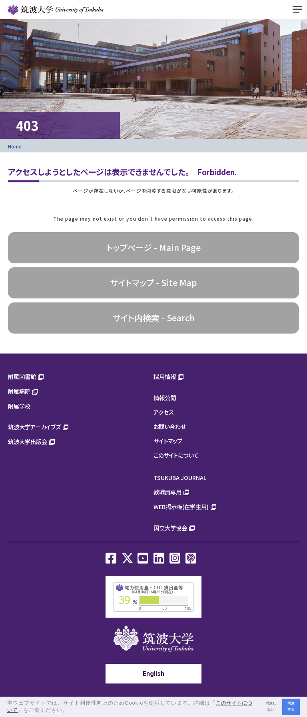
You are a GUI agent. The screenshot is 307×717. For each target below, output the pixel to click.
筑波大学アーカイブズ (34, 427)
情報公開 (165, 397)
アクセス (164, 412)
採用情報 (165, 376)
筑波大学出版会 (27, 441)
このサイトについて (176, 455)
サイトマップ (168, 441)
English (153, 673)
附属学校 (19, 406)
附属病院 (19, 391)
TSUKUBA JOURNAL (180, 477)
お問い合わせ (170, 426)
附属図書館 (22, 376)
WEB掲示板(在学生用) (181, 506)
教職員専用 (167, 492)
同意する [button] (291, 706)
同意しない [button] (270, 706)
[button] (71, 711)
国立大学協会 (170, 527)
